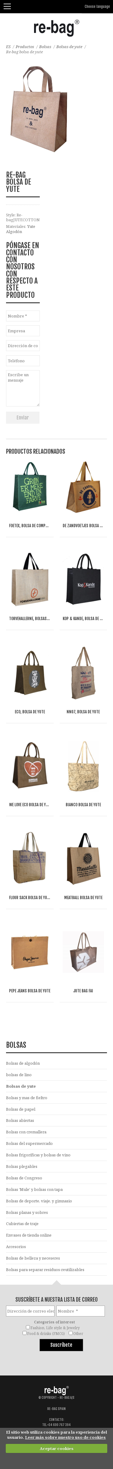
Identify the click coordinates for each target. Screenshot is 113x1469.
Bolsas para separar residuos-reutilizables (45, 1269)
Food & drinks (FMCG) (46, 1333)
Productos (25, 46)
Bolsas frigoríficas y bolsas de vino (38, 1155)
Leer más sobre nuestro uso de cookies (65, 1437)
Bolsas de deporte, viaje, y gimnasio (39, 1201)
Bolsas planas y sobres (27, 1212)
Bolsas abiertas (20, 1120)
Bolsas (45, 46)
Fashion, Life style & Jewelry (55, 1327)
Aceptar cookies (57, 1448)
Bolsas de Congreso (24, 1178)
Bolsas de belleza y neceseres (33, 1258)
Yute (31, 226)
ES (8, 46)
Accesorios (16, 1246)
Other (78, 1333)
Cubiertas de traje (22, 1223)
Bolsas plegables (21, 1166)
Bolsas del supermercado (29, 1143)
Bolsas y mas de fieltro (26, 1097)
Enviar (23, 418)
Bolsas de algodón (23, 1063)
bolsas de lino (19, 1074)
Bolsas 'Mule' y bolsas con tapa (34, 1189)
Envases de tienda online (29, 1235)
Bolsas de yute (69, 46)
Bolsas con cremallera (26, 1132)
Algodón (14, 231)
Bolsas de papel (20, 1109)
